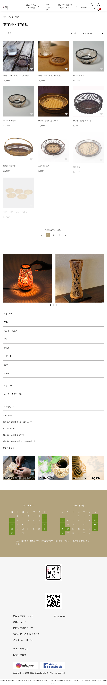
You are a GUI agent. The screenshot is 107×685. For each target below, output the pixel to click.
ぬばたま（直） (79, 76)
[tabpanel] (27, 278)
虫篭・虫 (7, 356)
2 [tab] (53, 305)
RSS (56, 616)
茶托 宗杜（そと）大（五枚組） (16, 76)
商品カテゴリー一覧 (31, 6)
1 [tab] (50, 305)
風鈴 (6, 364)
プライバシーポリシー (24, 639)
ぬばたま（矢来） (10, 121)
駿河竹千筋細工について (13, 435)
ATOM (63, 616)
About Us (7, 415)
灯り (6, 339)
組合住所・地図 (10, 428)
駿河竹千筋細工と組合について (66, 6)
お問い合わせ (19, 654)
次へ (65, 235)
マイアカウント (21, 648)
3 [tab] (56, 305)
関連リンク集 (9, 448)
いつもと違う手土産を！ (14, 394)
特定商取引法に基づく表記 (26, 634)
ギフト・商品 (47, 8)
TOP (4, 17)
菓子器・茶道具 (14, 17)
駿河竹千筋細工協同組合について (17, 422)
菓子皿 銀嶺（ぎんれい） (49, 121)
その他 (7, 373)
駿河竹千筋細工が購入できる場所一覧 (19, 441)
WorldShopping (88, 7)
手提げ (7, 347)
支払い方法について (23, 628)
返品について (19, 622)
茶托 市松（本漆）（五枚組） (50, 76)
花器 (6, 322)
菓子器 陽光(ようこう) (82, 121)
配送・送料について (23, 616)
